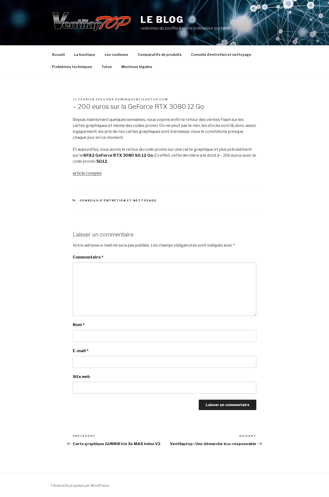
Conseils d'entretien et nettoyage (118, 200)
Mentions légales (136, 67)
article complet (87, 173)
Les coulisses (116, 54)
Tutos (106, 67)
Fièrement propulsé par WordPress (80, 485)
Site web (81, 376)
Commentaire (88, 257)
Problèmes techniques (72, 67)
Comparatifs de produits (160, 54)
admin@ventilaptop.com (141, 99)
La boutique (84, 54)
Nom (79, 324)
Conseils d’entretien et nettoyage (221, 54)
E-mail (81, 350)
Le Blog (162, 19)
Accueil (58, 54)
